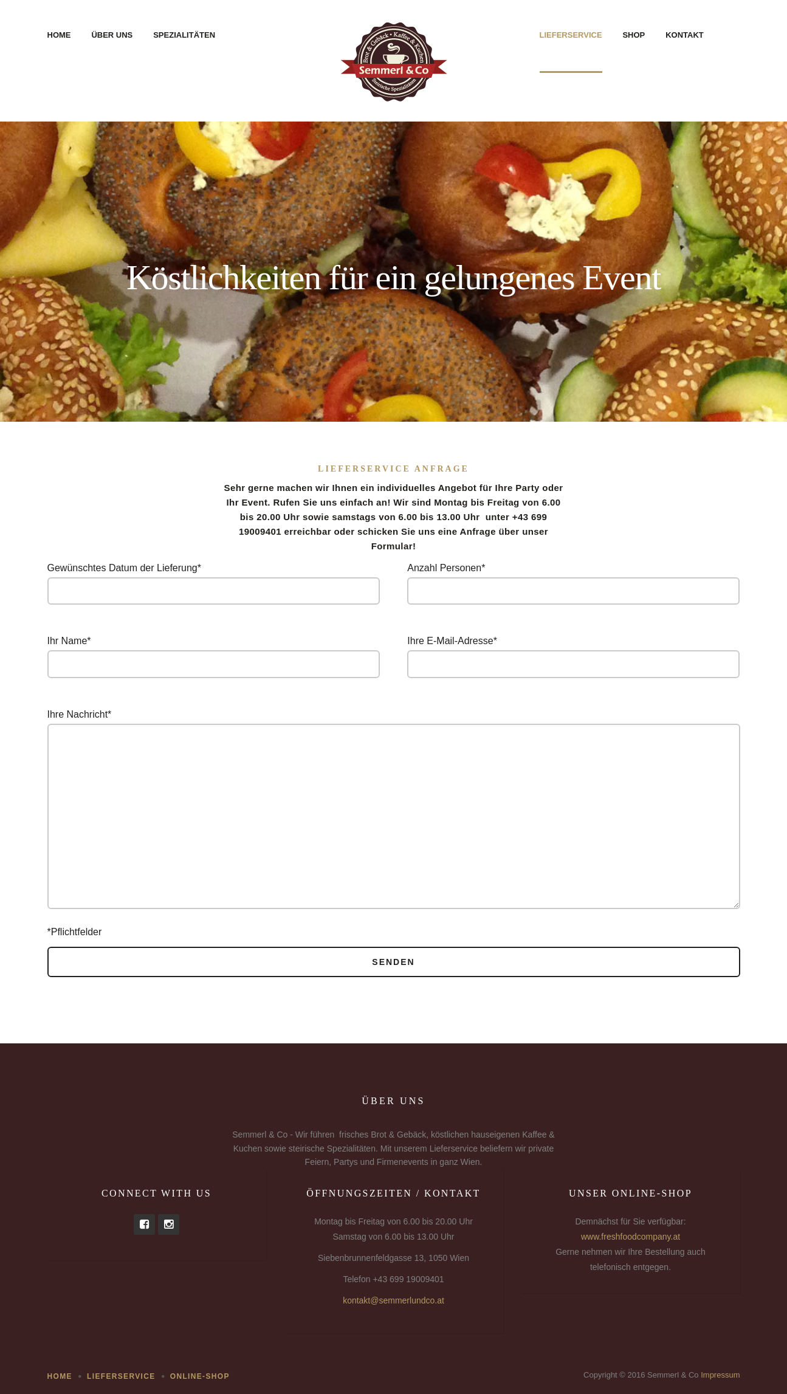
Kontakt (684, 34)
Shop (633, 34)
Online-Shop (200, 1376)
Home (59, 34)
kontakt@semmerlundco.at (393, 1300)
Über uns (111, 34)
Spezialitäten (184, 34)
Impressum (720, 1374)
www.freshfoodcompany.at (630, 1236)
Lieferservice (571, 34)
